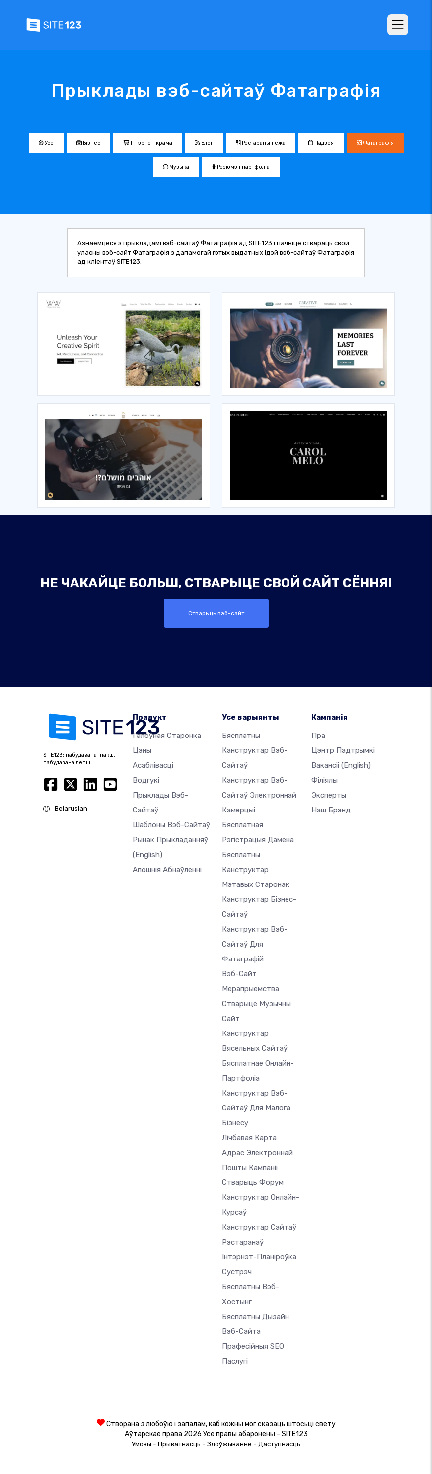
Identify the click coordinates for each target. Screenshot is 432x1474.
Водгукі (146, 780)
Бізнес (88, 143)
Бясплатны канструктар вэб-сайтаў (255, 750)
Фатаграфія (375, 143)
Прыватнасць (179, 1444)
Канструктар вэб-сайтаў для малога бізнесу (256, 1108)
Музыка (176, 167)
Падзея (321, 143)
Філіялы (324, 780)
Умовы (141, 1444)
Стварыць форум (253, 1182)
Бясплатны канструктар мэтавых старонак (255, 869)
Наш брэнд (331, 810)
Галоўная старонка (167, 735)
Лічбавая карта (249, 1137)
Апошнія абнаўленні (167, 869)
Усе (46, 143)
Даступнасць (279, 1444)
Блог (204, 143)
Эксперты (328, 795)
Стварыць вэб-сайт (216, 613)
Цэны (142, 750)
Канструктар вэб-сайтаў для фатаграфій (255, 944)
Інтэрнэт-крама (147, 143)
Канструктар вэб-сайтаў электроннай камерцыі (259, 795)
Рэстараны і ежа (261, 143)
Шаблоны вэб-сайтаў (171, 824)
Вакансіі (341, 765)
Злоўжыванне (229, 1444)
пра (318, 735)
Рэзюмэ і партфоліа (241, 167)
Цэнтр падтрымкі (343, 750)
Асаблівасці (153, 765)
